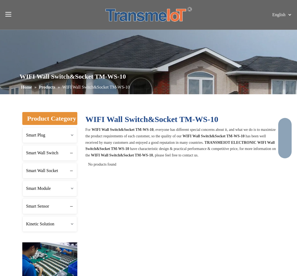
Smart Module (38, 188)
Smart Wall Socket (42, 170)
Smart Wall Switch (42, 153)
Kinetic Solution (40, 224)
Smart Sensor (37, 206)
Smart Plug (35, 135)
